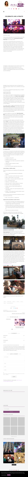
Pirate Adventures (10, 303)
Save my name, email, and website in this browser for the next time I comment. (13, 374)
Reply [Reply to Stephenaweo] (24, 340)
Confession (8, 319)
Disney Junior (9, 301)
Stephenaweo (5, 340)
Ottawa (21, 301)
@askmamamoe (14, 436)
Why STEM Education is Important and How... (19, 327)
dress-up (14, 301)
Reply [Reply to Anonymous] (24, 335)
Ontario (18, 301)
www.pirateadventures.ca (7, 263)
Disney (5, 301)
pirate (5, 303)
